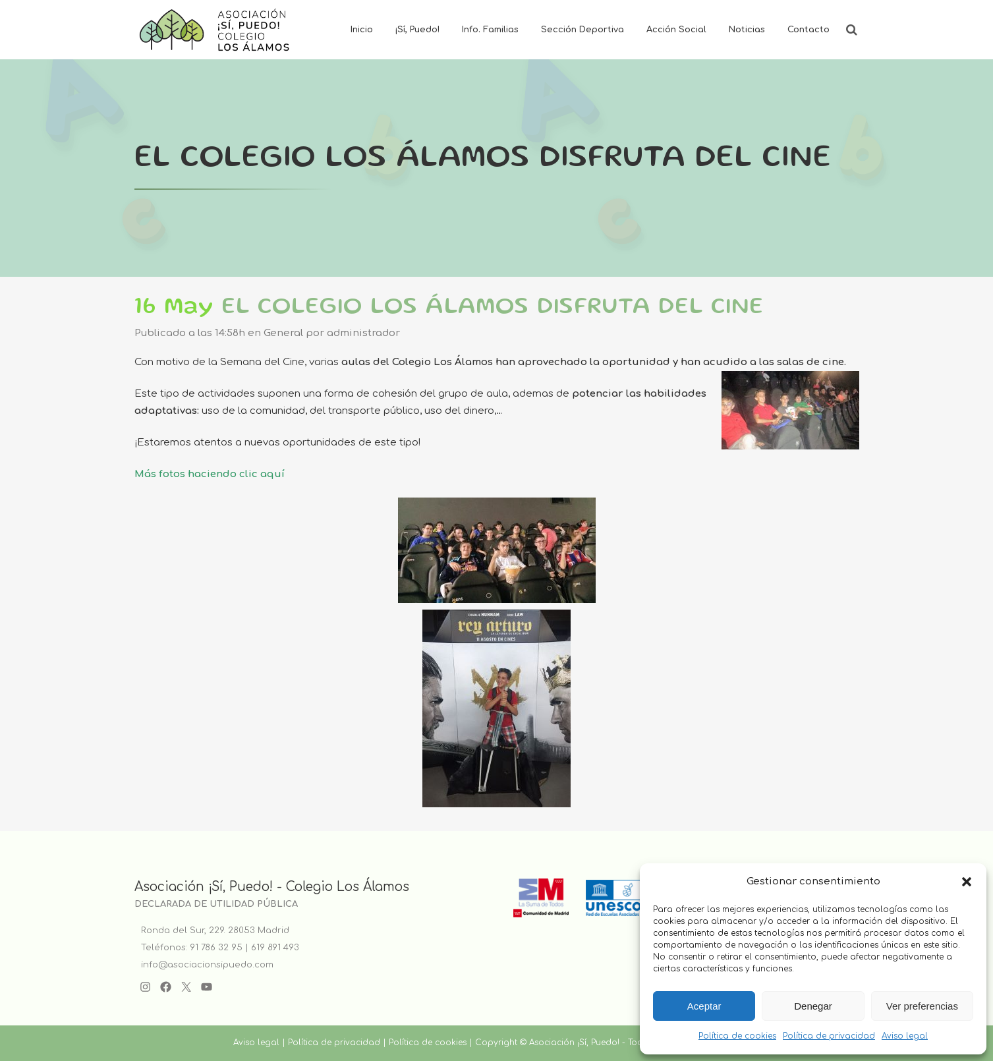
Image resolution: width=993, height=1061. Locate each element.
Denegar (813, 1006)
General (283, 333)
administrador (363, 333)
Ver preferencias (922, 1006)
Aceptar (704, 1006)
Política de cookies (737, 1036)
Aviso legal (905, 1036)
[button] (966, 881)
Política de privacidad (829, 1036)
